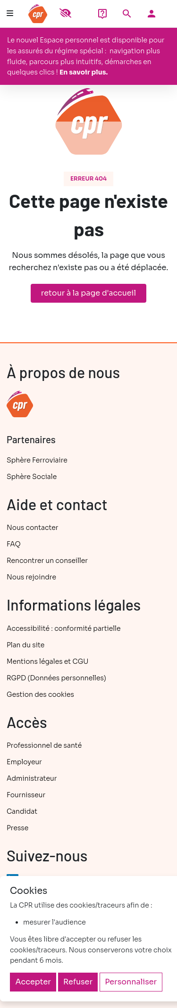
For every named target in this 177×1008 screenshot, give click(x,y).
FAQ (14, 544)
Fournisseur (26, 795)
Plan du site (25, 645)
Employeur (24, 762)
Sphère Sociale (32, 476)
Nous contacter (32, 527)
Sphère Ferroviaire (37, 460)
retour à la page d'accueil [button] (88, 293)
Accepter (33, 982)
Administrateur (32, 778)
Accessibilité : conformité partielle (63, 628)
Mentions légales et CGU (47, 661)
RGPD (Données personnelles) (56, 678)
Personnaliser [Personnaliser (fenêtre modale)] (131, 982)
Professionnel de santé (44, 745)
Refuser (78, 982)
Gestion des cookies (40, 694)
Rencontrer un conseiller (47, 560)
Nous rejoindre (31, 577)
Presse (17, 828)
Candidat (22, 811)
